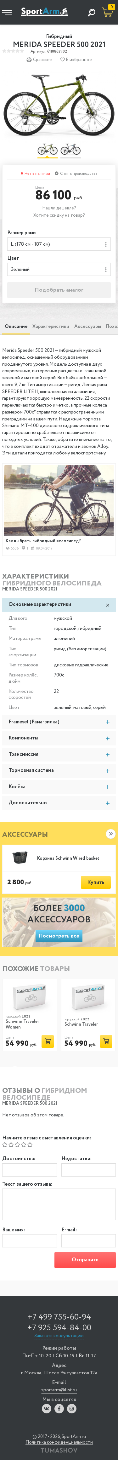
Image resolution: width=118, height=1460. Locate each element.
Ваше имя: (13, 1230)
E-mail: (69, 1230)
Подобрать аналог (59, 290)
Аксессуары (87, 326)
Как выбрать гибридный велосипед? (43, 541)
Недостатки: (76, 1159)
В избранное (76, 59)
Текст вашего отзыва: (27, 1184)
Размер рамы (22, 233)
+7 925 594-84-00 (59, 1328)
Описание (16, 326)
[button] (111, 834)
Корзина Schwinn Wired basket (68, 858)
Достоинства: (18, 1159)
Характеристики (50, 326)
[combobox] (59, 244)
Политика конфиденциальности (59, 1442)
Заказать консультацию (59, 1335)
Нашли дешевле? (59, 208)
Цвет (13, 258)
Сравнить (39, 59)
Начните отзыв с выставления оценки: (46, 1138)
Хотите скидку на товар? (59, 215)
